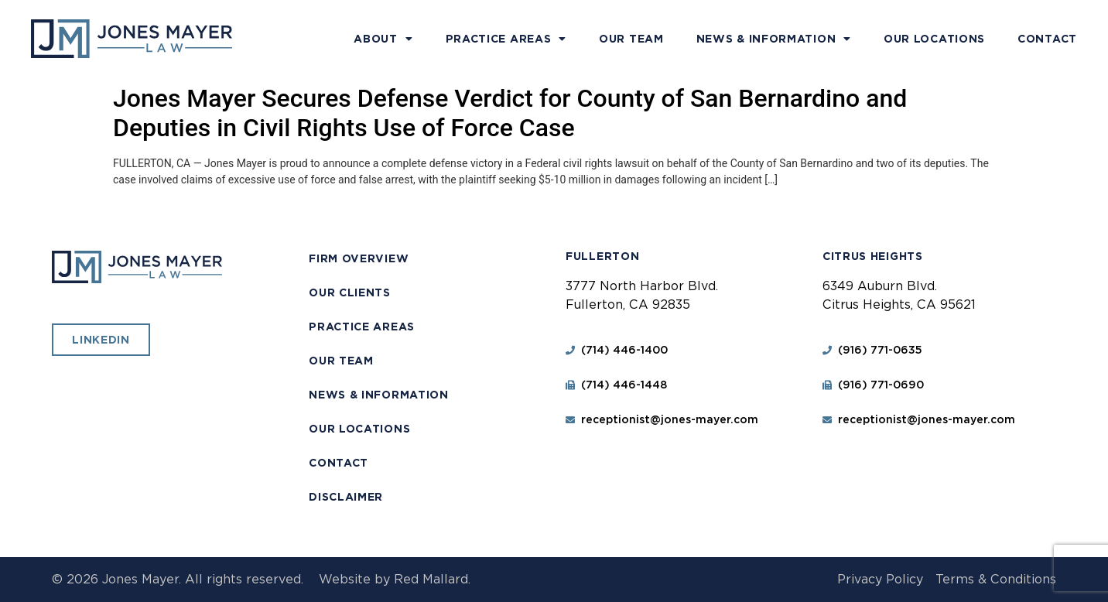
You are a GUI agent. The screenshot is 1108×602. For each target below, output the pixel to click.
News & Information (773, 39)
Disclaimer (346, 497)
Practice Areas (506, 39)
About (383, 39)
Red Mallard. (432, 579)
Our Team (631, 38)
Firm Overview (359, 258)
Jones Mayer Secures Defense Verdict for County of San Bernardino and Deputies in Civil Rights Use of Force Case (510, 113)
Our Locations (934, 38)
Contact (1047, 38)
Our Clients (350, 292)
